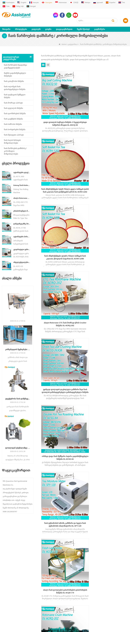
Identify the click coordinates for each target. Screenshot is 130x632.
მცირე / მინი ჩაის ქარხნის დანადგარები (37, 576)
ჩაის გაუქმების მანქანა (13, 113)
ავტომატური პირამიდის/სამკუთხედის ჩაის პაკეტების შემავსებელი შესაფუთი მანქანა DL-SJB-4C (21, 231)
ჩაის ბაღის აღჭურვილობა (37, 612)
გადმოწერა (99, 24)
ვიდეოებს (36, 24)
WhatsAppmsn (64, 590)
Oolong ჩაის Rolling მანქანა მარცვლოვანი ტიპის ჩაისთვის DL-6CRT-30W (21, 180)
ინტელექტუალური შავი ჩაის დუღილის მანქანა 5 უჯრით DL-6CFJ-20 (21, 257)
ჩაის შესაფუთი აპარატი (14, 129)
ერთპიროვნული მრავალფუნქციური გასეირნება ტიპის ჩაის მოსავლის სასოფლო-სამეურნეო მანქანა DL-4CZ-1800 (21, 205)
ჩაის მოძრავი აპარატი (13, 97)
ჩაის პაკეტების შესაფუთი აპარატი (37, 606)
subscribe (120, 550)
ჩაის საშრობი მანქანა (13, 119)
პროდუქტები (21, 24)
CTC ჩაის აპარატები (35, 601)
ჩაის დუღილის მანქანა (13, 103)
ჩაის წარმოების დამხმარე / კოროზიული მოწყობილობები (15, 145)
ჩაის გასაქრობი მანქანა (14, 76)
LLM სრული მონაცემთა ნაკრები (11, 611)
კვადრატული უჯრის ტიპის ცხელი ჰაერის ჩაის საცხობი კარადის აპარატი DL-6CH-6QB (21, 244)
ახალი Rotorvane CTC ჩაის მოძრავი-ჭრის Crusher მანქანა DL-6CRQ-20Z (21, 193)
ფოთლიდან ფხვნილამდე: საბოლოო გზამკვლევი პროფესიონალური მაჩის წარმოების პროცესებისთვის (17, 443)
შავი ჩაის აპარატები (35, 593)
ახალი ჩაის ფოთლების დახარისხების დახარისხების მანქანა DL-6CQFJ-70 (84, 190)
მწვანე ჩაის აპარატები (36, 582)
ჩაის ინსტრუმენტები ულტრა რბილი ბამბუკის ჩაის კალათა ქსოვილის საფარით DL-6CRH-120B (114, 97)
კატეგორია (72, 39)
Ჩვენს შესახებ (83, 24)
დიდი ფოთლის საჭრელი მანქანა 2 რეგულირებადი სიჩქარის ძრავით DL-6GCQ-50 (55, 97)
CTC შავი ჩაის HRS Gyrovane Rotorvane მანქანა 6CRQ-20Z (114, 189)
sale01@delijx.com (66, 580)
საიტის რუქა (7, 599)
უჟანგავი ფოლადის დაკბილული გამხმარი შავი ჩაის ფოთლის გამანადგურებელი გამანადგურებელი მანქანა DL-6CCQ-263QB (84, 143)
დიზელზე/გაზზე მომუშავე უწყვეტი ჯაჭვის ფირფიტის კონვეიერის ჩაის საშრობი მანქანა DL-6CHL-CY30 (21, 218)
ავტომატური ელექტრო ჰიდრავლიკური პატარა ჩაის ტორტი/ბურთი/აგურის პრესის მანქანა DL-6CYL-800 (21, 167)
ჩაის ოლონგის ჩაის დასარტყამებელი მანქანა (14, 82)
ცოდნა (48, 24)
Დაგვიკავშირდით (64, 24)
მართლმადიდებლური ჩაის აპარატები (38, 587)
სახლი (4, 575)
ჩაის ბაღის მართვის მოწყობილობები (12, 136)
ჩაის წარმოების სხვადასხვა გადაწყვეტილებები (15, 60)
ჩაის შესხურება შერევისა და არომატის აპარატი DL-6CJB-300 (84, 236)
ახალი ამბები (7, 595)
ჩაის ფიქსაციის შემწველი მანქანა (14, 90)
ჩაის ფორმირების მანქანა (15, 108)
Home (62, 39)
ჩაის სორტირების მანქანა (14, 124)
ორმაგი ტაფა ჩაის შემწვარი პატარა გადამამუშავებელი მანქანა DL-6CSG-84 (114, 143)
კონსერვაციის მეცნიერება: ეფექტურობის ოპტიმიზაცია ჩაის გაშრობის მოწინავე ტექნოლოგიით (17, 344)
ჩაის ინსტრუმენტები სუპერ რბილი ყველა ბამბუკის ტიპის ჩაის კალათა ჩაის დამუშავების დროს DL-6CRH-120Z (85, 97)
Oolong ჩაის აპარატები (36, 597)
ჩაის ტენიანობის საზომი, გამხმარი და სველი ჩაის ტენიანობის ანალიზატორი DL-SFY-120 (55, 190)
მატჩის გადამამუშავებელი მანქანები (15, 69)
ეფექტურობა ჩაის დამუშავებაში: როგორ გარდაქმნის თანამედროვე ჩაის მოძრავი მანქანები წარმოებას (17, 393)
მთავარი (6, 24)
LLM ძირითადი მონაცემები (8, 605)
